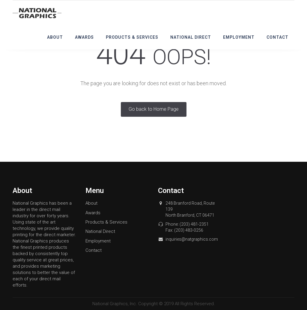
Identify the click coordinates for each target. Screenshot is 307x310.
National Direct (190, 37)
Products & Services (132, 37)
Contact (277, 37)
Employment (239, 37)
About (55, 37)
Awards (84, 37)
